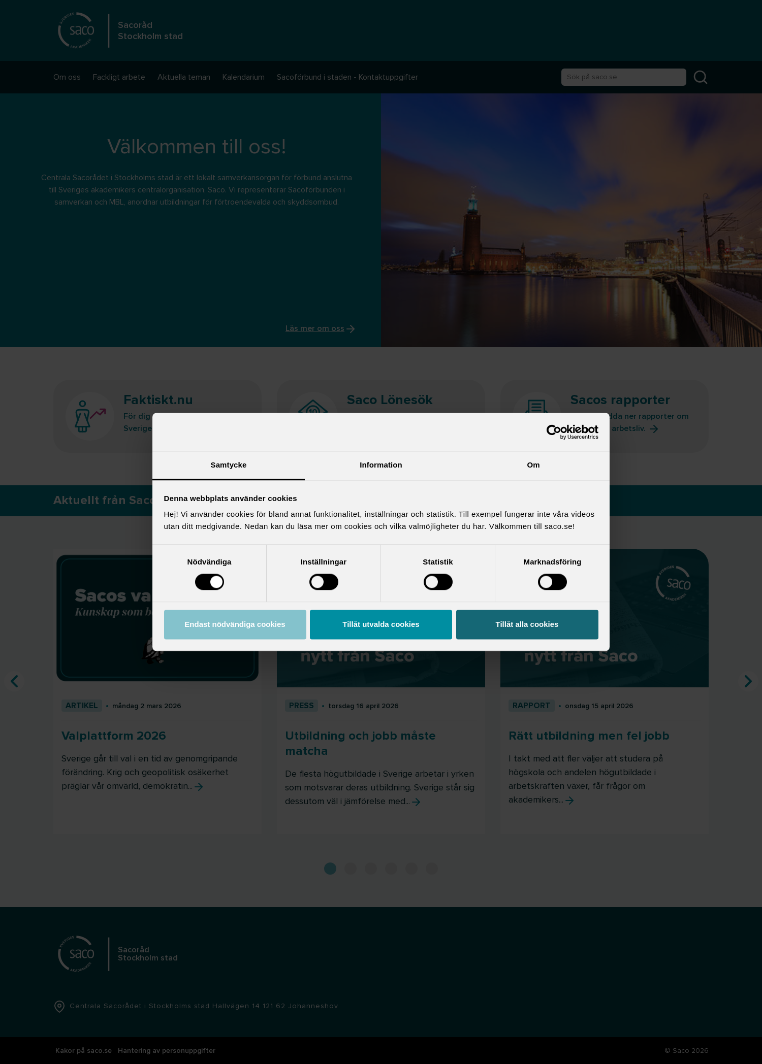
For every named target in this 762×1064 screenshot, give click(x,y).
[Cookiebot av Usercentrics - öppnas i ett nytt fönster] (554, 432)
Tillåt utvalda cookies (380, 624)
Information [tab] (381, 464)
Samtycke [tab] (229, 464)
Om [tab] (533, 464)
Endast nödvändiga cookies (234, 624)
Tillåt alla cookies (527, 624)
